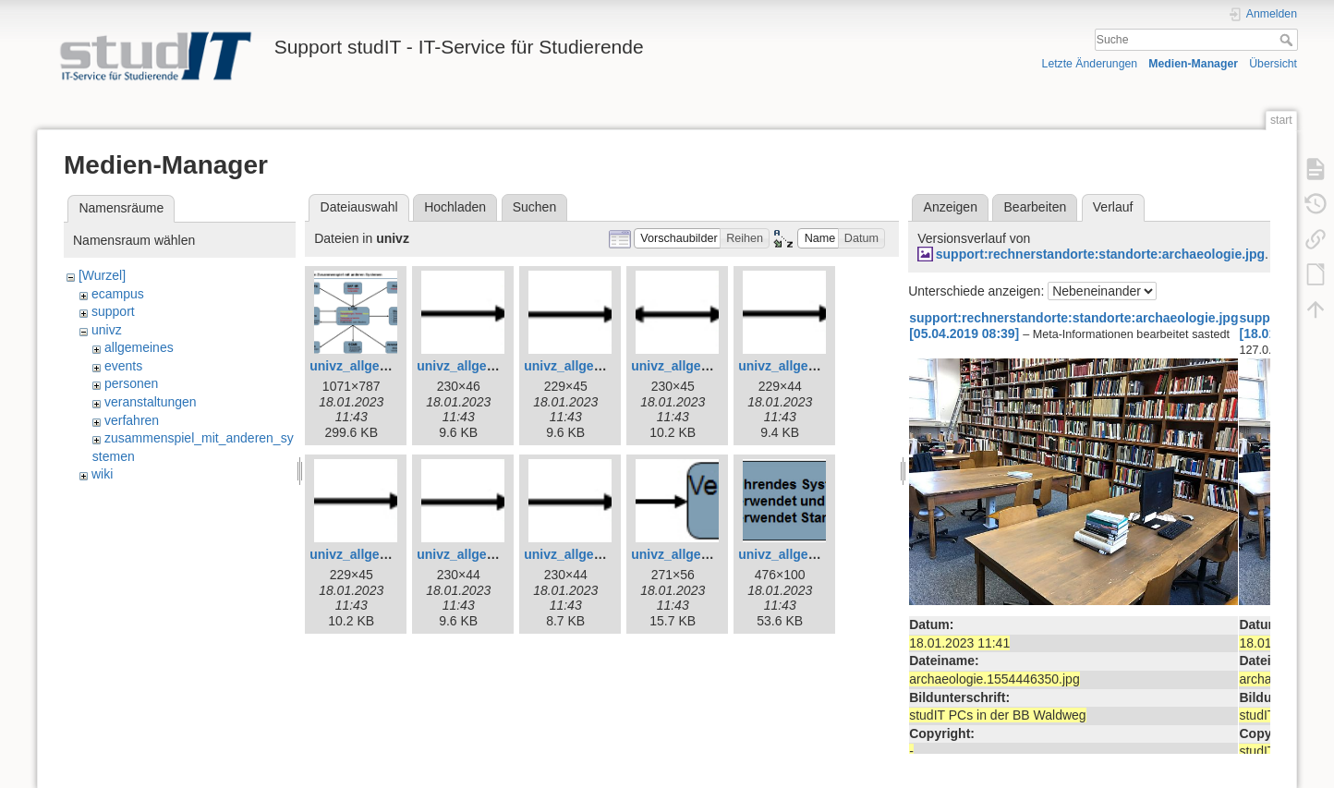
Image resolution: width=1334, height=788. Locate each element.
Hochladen (455, 207)
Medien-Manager (1193, 63)
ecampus (117, 293)
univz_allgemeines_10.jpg (603, 554)
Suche (1288, 39)
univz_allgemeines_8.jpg (385, 554)
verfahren (131, 420)
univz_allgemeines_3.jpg (385, 365)
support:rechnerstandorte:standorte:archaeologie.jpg (1100, 254)
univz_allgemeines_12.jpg (817, 554)
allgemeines (139, 347)
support (113, 311)
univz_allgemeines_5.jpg (599, 365)
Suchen (534, 207)
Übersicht (1273, 63)
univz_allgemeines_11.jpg (710, 554)
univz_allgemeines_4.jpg (492, 365)
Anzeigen (950, 207)
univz (106, 329)
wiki (102, 474)
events (123, 365)
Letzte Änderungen (1090, 63)
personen (131, 383)
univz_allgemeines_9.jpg (492, 554)
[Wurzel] (102, 275)
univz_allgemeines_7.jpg (814, 365)
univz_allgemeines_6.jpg (706, 365)
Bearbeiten (1035, 207)
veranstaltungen (150, 401)
